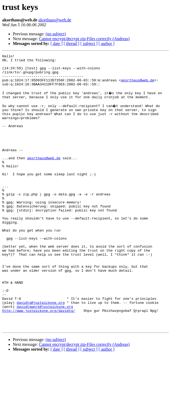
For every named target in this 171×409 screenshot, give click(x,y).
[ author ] (107, 43)
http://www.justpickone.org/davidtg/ (38, 360)
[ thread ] (71, 43)
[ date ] (56, 43)
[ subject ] (89, 43)
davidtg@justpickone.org (41, 350)
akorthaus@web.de (54, 20)
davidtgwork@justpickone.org (45, 355)
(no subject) (56, 34)
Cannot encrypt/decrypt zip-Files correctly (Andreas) (84, 38)
